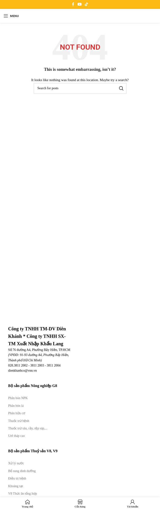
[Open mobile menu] (11, 16)
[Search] (80, 88)
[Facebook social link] (73, 4)
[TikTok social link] (86, 4)
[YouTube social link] (79, 4)
